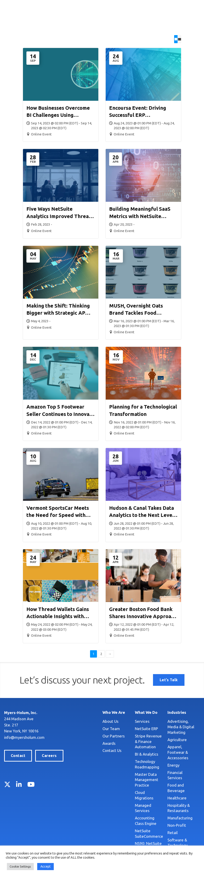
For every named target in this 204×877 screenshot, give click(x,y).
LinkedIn (19, 784)
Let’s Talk (185, 8)
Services (129, 721)
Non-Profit (170, 803)
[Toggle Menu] (195, 22)
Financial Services (176, 761)
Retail (166, 810)
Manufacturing (173, 796)
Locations (150, 8)
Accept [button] (45, 866)
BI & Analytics (133, 748)
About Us (90, 721)
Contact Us (92, 750)
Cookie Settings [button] (20, 866)
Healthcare (170, 776)
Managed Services (137, 794)
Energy (167, 754)
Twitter (7, 784)
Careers (49, 756)
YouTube (31, 784)
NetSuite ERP (133, 728)
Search (119, 8)
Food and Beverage (178, 768)
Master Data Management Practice (133, 774)
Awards (89, 743)
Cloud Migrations (136, 787)
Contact (18, 756)
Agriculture (170, 734)
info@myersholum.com (24, 737)
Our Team (91, 728)
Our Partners (93, 736)
